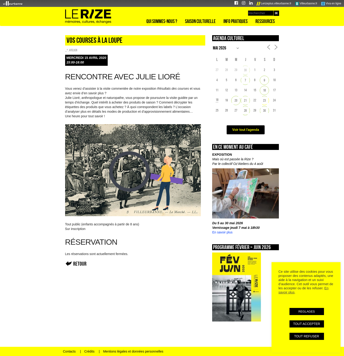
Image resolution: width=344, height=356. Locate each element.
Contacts (69, 351)
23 (264, 100)
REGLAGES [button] (306, 311)
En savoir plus (222, 232)
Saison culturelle (200, 21)
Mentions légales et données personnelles (133, 351)
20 (235, 100)
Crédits (89, 351)
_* (66, 50)
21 (245, 100)
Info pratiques (235, 21)
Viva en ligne (331, 4)
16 (264, 90)
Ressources (265, 21)
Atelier (73, 50)
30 (245, 70)
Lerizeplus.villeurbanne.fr (274, 4)
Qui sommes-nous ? (161, 21)
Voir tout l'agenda (245, 130)
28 (245, 110)
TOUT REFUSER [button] (306, 336)
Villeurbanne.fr (306, 4)
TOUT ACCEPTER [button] (306, 324)
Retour (80, 264)
